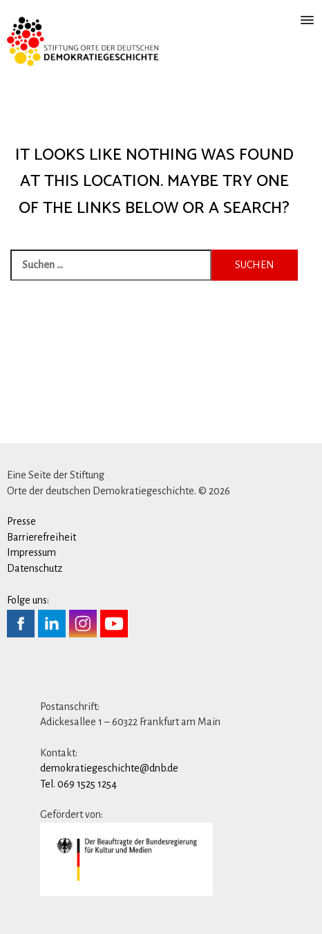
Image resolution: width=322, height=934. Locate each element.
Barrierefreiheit (41, 537)
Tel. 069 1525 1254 (78, 784)
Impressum (31, 552)
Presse (21, 521)
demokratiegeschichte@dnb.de (109, 768)
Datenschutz (34, 568)
